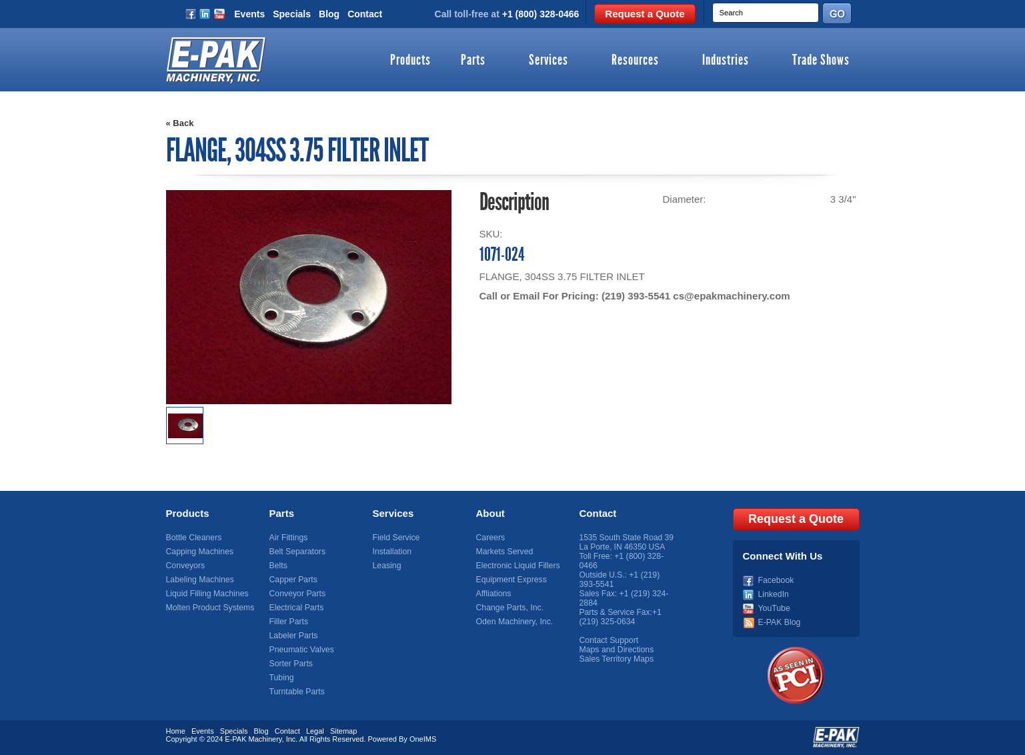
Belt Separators (297, 551)
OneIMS (422, 738)
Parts (473, 61)
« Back (180, 123)
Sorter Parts (290, 663)
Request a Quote (644, 13)
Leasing (387, 565)
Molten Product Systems (209, 607)
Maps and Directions (616, 649)
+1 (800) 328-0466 (541, 14)
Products (410, 61)
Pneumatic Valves (301, 649)
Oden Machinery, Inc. (514, 621)
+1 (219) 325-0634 (621, 617)
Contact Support (609, 640)
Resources (635, 61)
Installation (392, 551)
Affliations (493, 593)
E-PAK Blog (779, 621)
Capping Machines (199, 551)
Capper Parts (293, 579)
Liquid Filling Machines (206, 593)
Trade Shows (821, 61)
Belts (278, 565)
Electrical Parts (296, 607)
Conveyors (185, 565)
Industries (725, 61)
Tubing (281, 677)
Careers (490, 537)
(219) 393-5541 (636, 295)
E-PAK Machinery (253, 738)
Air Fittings (288, 537)
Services (548, 61)
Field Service (396, 537)
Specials (292, 14)
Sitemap (343, 730)
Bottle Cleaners (193, 537)
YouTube (774, 607)
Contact (364, 14)
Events (249, 14)
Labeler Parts (293, 635)
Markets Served (504, 551)
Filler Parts (288, 621)
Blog (329, 14)
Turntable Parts (296, 691)
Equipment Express (511, 579)
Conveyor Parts (297, 593)
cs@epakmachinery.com (731, 295)
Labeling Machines (199, 579)
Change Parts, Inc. (509, 607)
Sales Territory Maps (616, 659)
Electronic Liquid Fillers (517, 565)
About (490, 513)
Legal (315, 730)
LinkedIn (773, 593)
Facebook (776, 579)
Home (175, 730)
